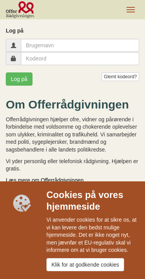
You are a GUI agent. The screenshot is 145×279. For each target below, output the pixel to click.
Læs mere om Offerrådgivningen (45, 180)
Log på (19, 79)
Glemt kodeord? (120, 76)
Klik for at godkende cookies (85, 265)
